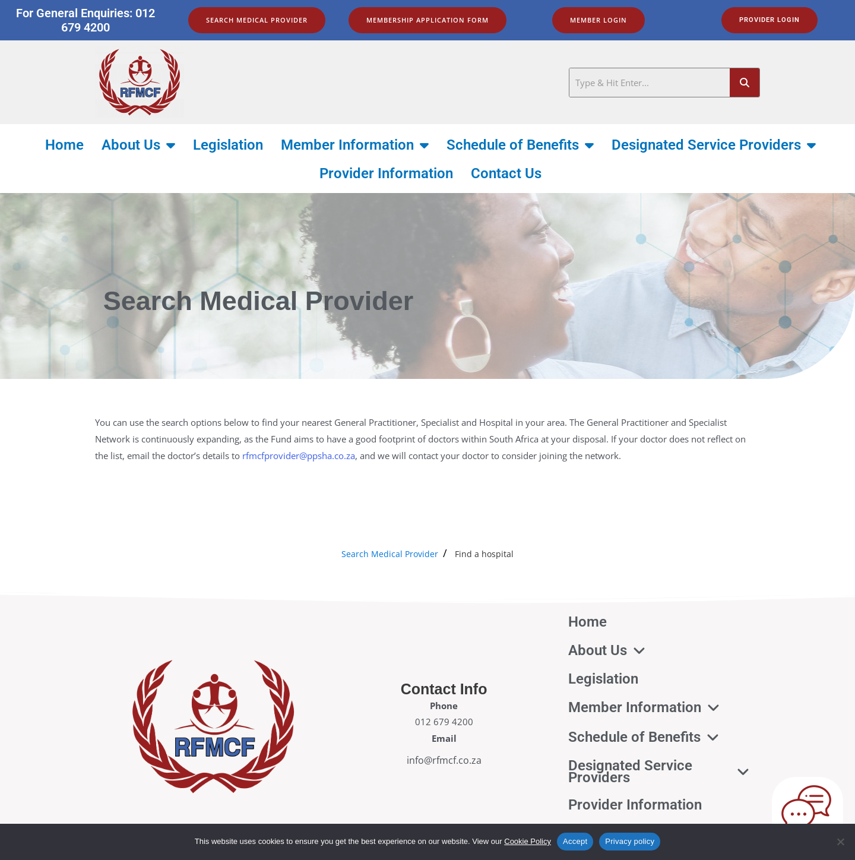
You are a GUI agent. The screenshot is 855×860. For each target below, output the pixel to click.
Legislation (228, 145)
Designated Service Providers (714, 145)
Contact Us (506, 173)
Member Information (355, 145)
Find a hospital (484, 553)
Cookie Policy (527, 841)
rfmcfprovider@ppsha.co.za (298, 455)
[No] (840, 842)
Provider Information (386, 173)
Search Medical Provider (389, 553)
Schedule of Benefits (520, 145)
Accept (575, 841)
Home (64, 145)
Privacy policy (629, 841)
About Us (138, 145)
